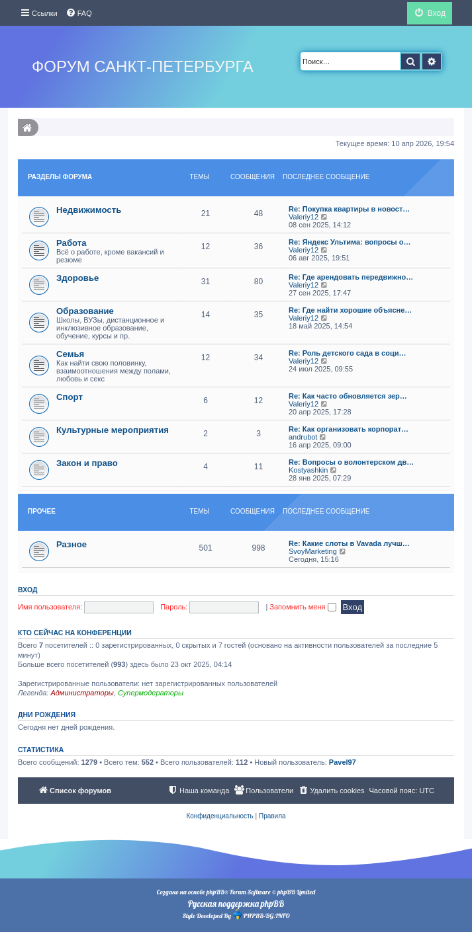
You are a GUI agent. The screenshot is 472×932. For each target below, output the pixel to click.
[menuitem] (79, 13)
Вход (27, 590)
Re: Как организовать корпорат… (348, 429)
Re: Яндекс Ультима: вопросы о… (349, 242)
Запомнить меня (302, 607)
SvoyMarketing (313, 551)
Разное (71, 544)
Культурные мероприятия (112, 430)
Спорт (69, 397)
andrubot (303, 437)
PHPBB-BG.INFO (260, 914)
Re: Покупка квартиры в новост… (349, 209)
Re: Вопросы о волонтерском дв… (351, 462)
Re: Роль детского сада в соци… (347, 353)
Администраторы (81, 693)
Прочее (42, 511)
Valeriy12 (303, 217)
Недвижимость (88, 210)
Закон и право (87, 463)
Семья (70, 354)
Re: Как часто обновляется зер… (348, 396)
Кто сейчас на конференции (75, 633)
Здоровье (77, 278)
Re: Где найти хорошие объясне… (350, 310)
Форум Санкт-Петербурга (143, 66)
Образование (85, 311)
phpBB (215, 892)
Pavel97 (342, 762)
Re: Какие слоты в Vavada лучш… (349, 543)
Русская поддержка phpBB (236, 903)
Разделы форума (60, 176)
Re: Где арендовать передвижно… (351, 277)
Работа (71, 243)
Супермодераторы (150, 693)
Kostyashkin (308, 470)
